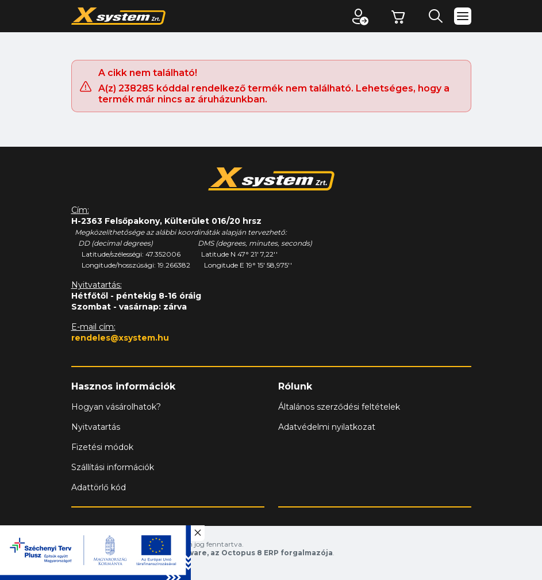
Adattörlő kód (98, 487)
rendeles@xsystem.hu (120, 338)
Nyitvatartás (95, 427)
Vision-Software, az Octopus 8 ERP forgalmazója (238, 552)
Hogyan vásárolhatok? (116, 407)
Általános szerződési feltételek (339, 407)
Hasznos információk (123, 386)
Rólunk (295, 386)
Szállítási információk (112, 467)
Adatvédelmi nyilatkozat (326, 427)
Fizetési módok (102, 447)
